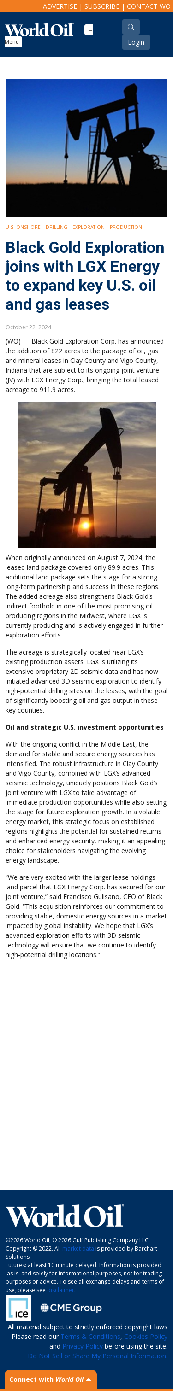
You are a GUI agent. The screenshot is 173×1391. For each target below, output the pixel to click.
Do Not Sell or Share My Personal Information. (97, 1355)
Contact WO (149, 6)
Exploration (88, 227)
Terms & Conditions (90, 1336)
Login (136, 42)
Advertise (60, 6)
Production (126, 227)
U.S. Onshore (23, 227)
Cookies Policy (145, 1336)
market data (78, 1248)
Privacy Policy (82, 1346)
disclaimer (60, 1290)
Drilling (56, 227)
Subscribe (101, 6)
